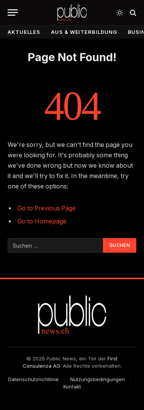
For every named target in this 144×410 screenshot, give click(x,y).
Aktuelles (24, 32)
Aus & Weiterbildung (84, 32)
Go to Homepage (41, 221)
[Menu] (13, 12)
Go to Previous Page (46, 208)
